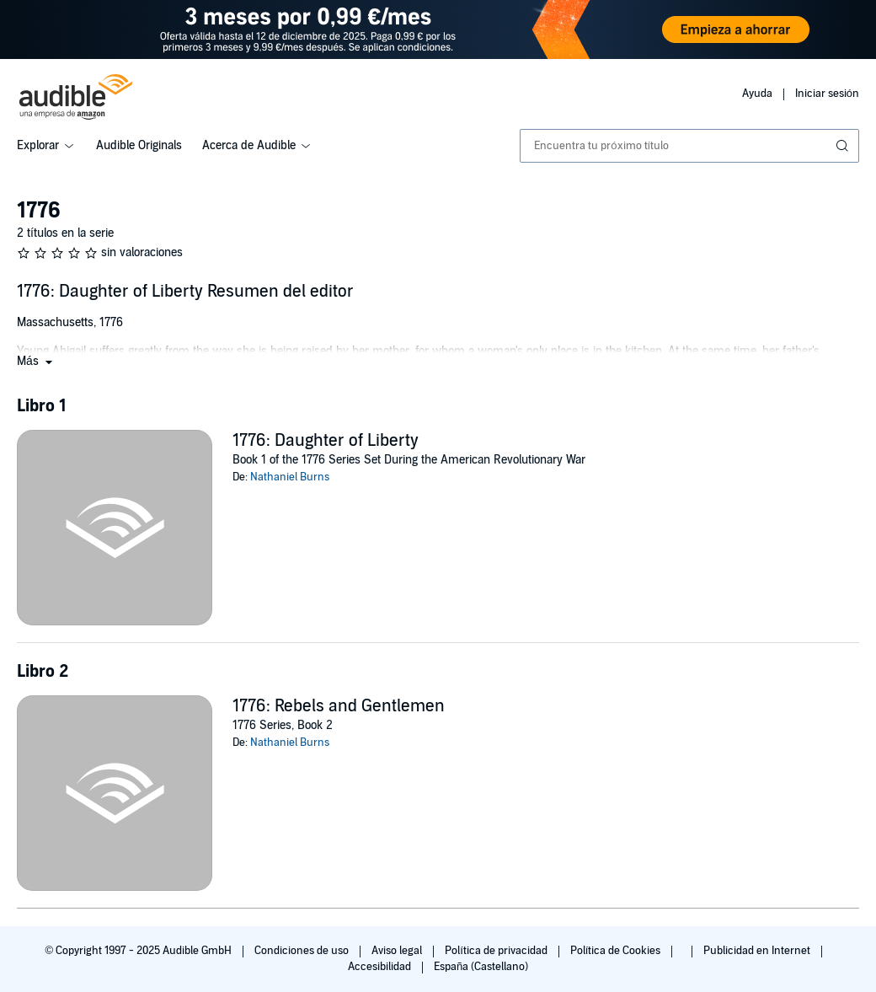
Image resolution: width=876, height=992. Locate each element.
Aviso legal (398, 950)
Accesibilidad (381, 966)
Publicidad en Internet (758, 950)
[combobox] (689, 146)
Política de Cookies (617, 950)
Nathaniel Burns (289, 477)
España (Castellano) (481, 966)
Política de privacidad (497, 950)
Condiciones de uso (302, 950)
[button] (36, 361)
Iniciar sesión (827, 93)
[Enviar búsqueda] (844, 146)
